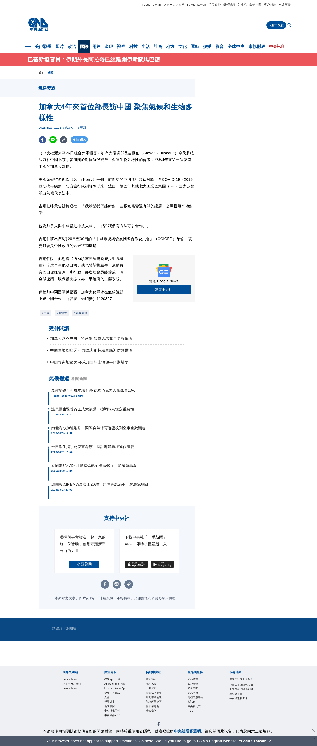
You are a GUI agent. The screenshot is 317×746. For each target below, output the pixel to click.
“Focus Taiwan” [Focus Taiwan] (254, 741)
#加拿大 (61, 313)
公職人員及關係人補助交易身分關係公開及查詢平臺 (241, 689)
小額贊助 (84, 564)
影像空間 (255, 4)
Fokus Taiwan (196, 4)
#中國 (46, 313)
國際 (84, 46)
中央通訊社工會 (238, 698)
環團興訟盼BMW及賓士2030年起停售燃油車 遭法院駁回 (99, 484)
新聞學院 (109, 706)
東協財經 (257, 46)
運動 (195, 46)
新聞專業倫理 (154, 697)
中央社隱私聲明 (187, 731)
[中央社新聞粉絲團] (158, 725)
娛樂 (207, 46)
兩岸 (96, 46)
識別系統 (151, 683)
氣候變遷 (59, 378)
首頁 (42, 72)
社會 (158, 46)
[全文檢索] (289, 25)
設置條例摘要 (154, 693)
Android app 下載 (114, 683)
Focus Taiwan (151, 4)
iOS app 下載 (112, 679)
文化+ (107, 697)
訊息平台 (193, 693)
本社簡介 (151, 679)
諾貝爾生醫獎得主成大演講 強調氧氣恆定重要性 (92, 409)
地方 (170, 46)
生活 (146, 46)
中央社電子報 (112, 711)
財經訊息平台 (195, 697)
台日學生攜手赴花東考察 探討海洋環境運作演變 (92, 447)
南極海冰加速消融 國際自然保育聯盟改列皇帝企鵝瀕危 (98, 428)
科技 (133, 46)
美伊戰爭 (43, 46)
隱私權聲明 (152, 706)
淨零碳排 (215, 4)
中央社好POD (112, 715)
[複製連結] (63, 139)
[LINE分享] (53, 139)
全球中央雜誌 (112, 693)
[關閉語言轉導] (313, 740)
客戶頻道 (270, 4)
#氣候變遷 (81, 313)
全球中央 (236, 46)
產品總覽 (193, 679)
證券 (121, 46)
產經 (109, 46)
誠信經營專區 (154, 701)
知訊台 (192, 701)
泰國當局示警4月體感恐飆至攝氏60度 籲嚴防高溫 (94, 466)
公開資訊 (151, 688)
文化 (182, 46)
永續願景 (285, 4)
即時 (59, 46)
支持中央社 (276, 25)
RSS (190, 711)
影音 (219, 46)
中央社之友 (194, 706)
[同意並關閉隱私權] (313, 730)
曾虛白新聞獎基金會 (241, 679)
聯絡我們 (151, 711)
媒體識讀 (229, 4)
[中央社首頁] (38, 24)
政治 (72, 46)
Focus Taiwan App (115, 688)
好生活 (242, 4)
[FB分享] (42, 139)
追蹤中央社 (163, 289)
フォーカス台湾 (174, 4)
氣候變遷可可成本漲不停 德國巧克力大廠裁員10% (93, 390)
